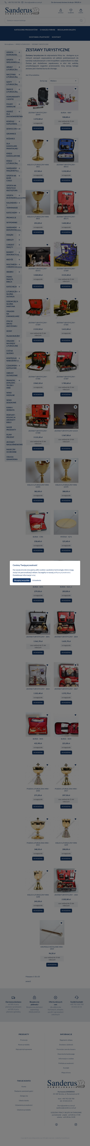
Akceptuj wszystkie (21, 580)
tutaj (34, 575)
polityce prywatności (63, 572)
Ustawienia (36, 580)
